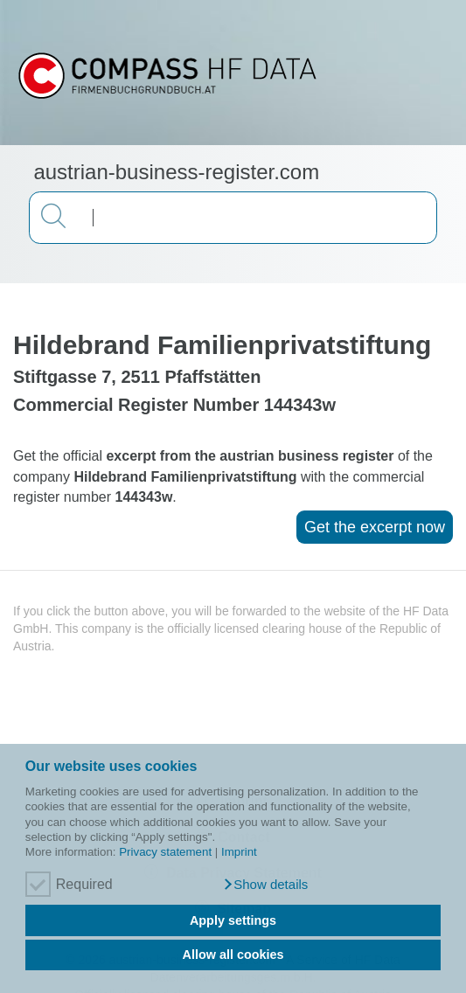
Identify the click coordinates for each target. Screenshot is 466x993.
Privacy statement (165, 851)
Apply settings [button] (233, 920)
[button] (265, 885)
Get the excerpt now (374, 527)
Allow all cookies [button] (233, 955)
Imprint (239, 851)
